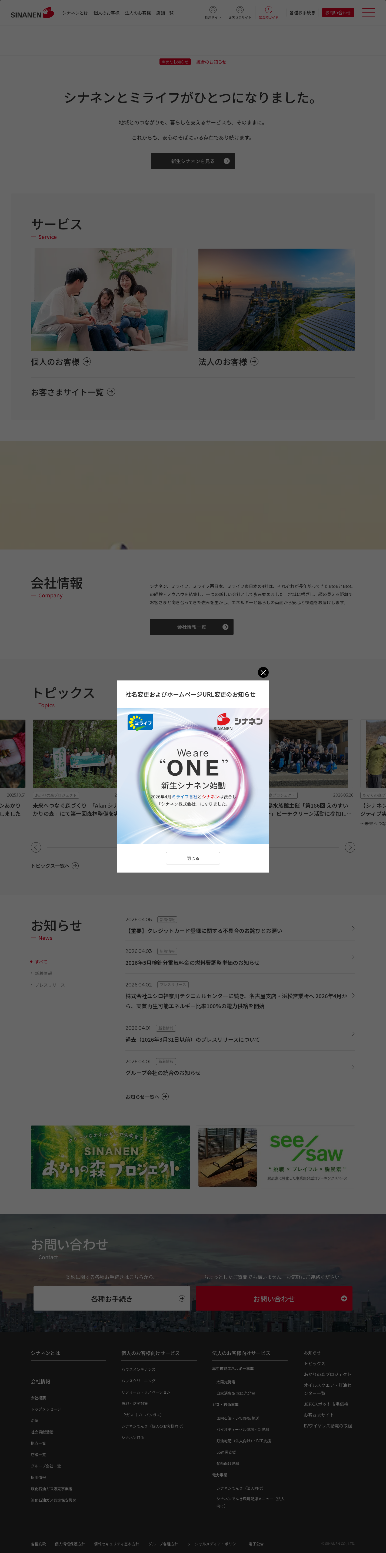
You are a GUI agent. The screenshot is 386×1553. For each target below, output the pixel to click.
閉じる (193, 858)
